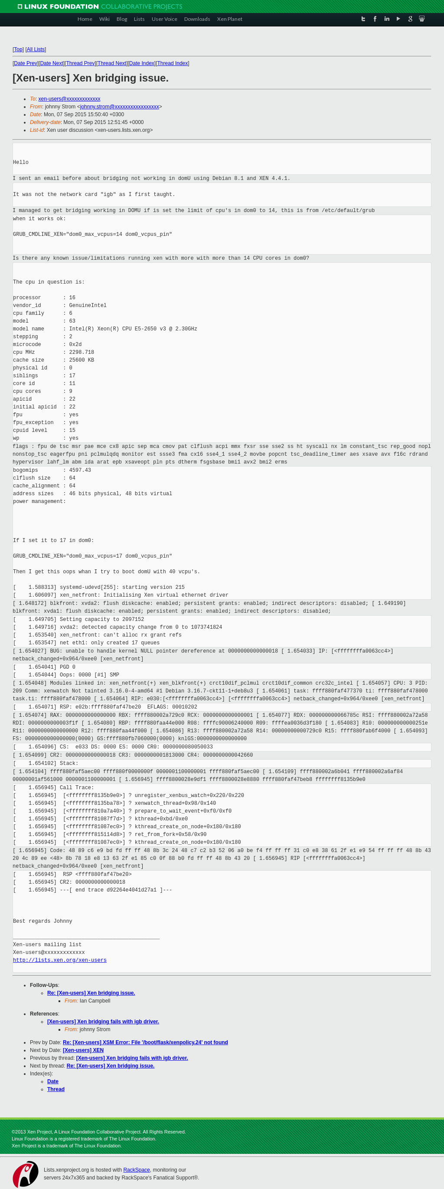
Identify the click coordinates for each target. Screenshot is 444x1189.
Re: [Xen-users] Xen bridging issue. (91, 993)
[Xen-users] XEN (83, 1050)
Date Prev (25, 63)
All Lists (36, 49)
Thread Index (172, 63)
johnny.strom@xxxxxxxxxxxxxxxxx (119, 107)
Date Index (141, 63)
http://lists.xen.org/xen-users (60, 960)
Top (18, 49)
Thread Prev (80, 63)
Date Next (51, 63)
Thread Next (112, 63)
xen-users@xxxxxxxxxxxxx (70, 99)
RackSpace (136, 1170)
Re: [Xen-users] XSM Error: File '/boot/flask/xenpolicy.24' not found (145, 1042)
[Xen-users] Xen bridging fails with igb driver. (103, 1022)
